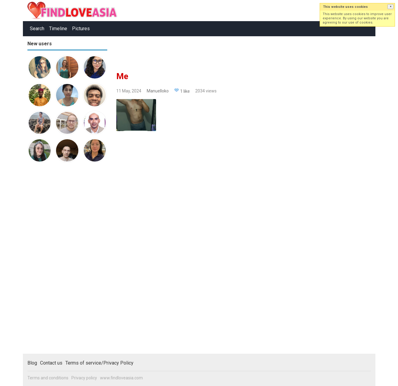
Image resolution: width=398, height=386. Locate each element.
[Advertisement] (51, 261)
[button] (390, 6)
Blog (32, 363)
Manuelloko (158, 90)
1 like (185, 91)
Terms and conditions (47, 377)
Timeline (58, 28)
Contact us (51, 363)
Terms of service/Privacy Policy (99, 363)
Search (37, 28)
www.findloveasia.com (121, 377)
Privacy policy (84, 377)
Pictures (81, 28)
